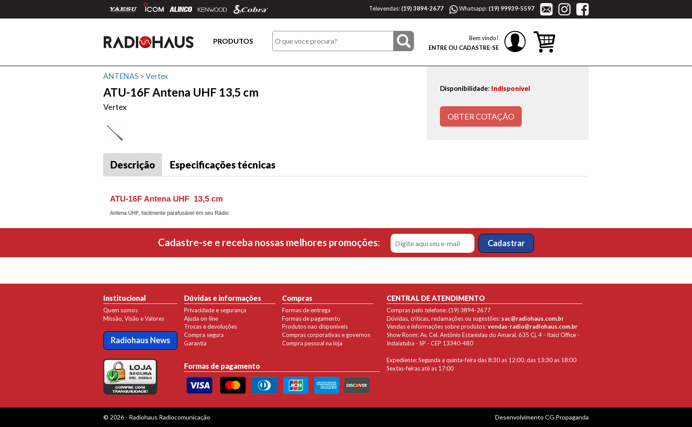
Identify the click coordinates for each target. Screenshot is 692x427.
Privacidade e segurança (215, 310)
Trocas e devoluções (210, 326)
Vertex (157, 76)
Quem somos (120, 310)
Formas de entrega (306, 310)
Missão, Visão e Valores (133, 318)
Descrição (132, 165)
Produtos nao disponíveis (315, 326)
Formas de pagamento (311, 318)
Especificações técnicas (222, 165)
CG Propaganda (567, 417)
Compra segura (204, 334)
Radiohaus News (140, 340)
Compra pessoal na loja (312, 343)
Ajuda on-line (201, 318)
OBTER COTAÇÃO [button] (481, 116)
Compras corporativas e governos (326, 334)
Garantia (195, 343)
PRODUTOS (233, 41)
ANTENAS (121, 76)
